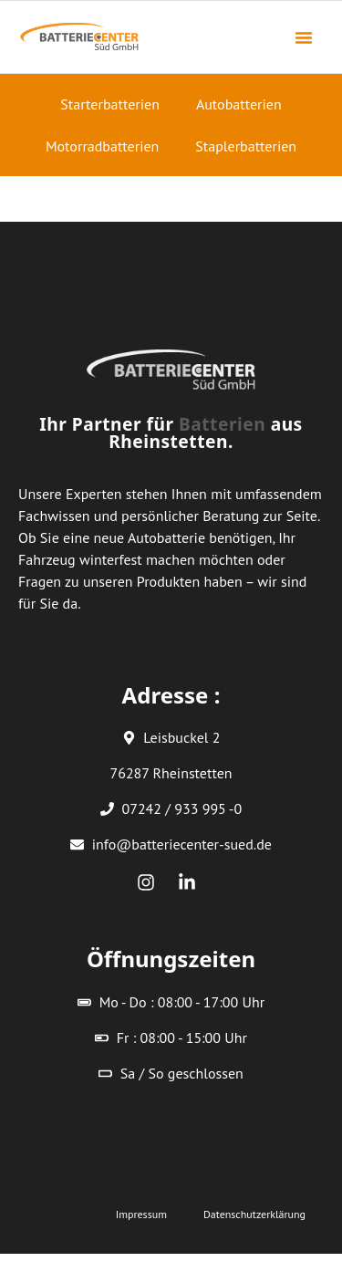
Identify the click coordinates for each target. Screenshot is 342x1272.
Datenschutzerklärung (254, 1214)
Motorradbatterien (102, 146)
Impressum (141, 1214)
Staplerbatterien (245, 146)
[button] (303, 37)
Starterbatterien (110, 104)
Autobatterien (239, 104)
